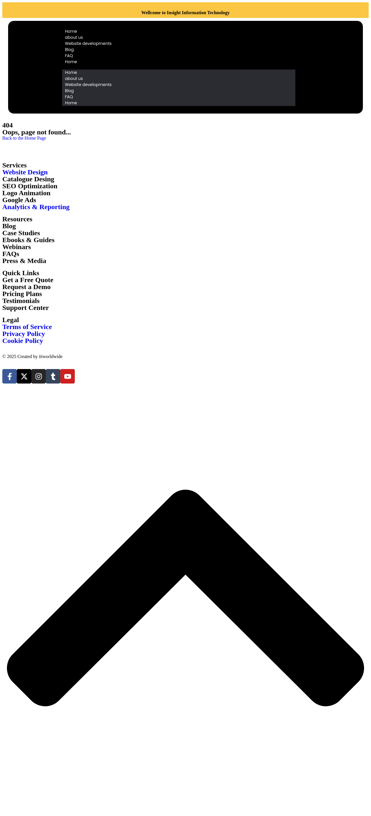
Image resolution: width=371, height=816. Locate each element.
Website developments (88, 43)
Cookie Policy (22, 340)
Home (71, 31)
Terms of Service (27, 327)
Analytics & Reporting (36, 207)
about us (74, 37)
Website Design (25, 172)
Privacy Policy (23, 333)
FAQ (69, 56)
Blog (69, 49)
